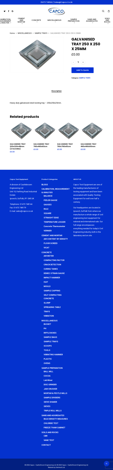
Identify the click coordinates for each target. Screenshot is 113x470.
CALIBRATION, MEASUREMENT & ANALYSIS (56, 181)
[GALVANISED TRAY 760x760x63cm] (68, 131)
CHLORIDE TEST (51, 414)
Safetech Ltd (60, 458)
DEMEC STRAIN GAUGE (54, 264)
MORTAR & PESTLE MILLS (55, 384)
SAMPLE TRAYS (41, 33)
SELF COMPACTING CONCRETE (53, 287)
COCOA (47, 366)
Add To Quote (82, 70)
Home (12, 33)
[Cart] (109, 11)
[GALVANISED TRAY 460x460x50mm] (92, 131)
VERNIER (48, 221)
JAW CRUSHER (50, 379)
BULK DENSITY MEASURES (56, 409)
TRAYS (47, 302)
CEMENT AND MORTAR (52, 226)
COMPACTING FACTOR (54, 251)
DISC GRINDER (50, 375)
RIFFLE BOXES (50, 323)
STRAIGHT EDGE (51, 208)
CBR (45, 426)
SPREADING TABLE (52, 297)
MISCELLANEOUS (25, 33)
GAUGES (48, 195)
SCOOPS (48, 336)
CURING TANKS (51, 259)
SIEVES (47, 397)
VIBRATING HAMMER (53, 345)
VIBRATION (49, 306)
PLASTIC (48, 349)
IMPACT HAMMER (52, 268)
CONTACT (46, 435)
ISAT (46, 272)
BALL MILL (48, 362)
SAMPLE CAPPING (52, 281)
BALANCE (48, 186)
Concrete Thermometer (54, 217)
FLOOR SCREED (50, 234)
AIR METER (49, 246)
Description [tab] (57, 91)
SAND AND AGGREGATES (53, 406)
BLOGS (45, 175)
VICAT (46, 238)
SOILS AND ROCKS (50, 423)
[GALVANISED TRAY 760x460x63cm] (44, 131)
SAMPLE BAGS (50, 327)
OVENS (47, 354)
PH (45, 319)
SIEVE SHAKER (50, 392)
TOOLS (47, 340)
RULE (46, 199)
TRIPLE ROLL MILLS (53, 401)
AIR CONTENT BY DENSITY (56, 229)
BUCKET (47, 314)
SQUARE (47, 204)
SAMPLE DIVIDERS (52, 388)
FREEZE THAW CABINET (54, 418)
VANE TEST (49, 430)
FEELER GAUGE (50, 191)
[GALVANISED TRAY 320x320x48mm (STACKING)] (21, 131)
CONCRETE (47, 243)
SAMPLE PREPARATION (52, 358)
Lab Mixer (48, 370)
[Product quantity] (78, 62)
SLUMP (47, 293)
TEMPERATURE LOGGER (54, 212)
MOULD (47, 277)
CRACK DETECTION (52, 255)
